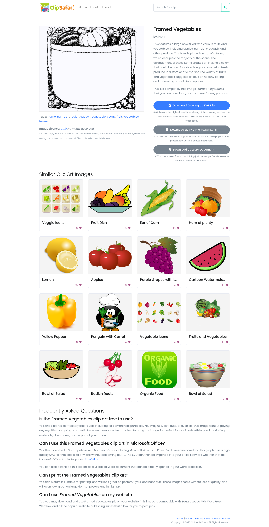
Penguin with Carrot (108, 336)
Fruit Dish (99, 222)
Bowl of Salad (53, 393)
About (94, 7)
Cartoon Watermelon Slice (211, 279)
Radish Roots (102, 393)
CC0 (64, 129)
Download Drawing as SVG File (192, 105)
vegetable (99, 117)
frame (52, 117)
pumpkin (63, 117)
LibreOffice (91, 459)
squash (85, 117)
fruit (119, 117)
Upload (106, 7)
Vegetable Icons (154, 336)
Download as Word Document (191, 150)
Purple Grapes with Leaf (160, 279)
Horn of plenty (201, 222)
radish (75, 117)
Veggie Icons (53, 222)
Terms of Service (221, 518)
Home (83, 7)
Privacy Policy (202, 518)
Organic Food (151, 393)
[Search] (187, 7)
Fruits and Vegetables (208, 336)
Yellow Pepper (54, 336)
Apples (97, 279)
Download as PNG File (191, 130)
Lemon (48, 279)
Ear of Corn (149, 222)
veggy (111, 117)
